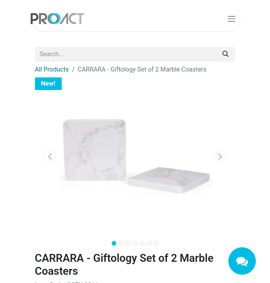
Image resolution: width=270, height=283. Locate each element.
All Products (52, 69)
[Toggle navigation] (231, 18)
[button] (50, 156)
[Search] (225, 54)
